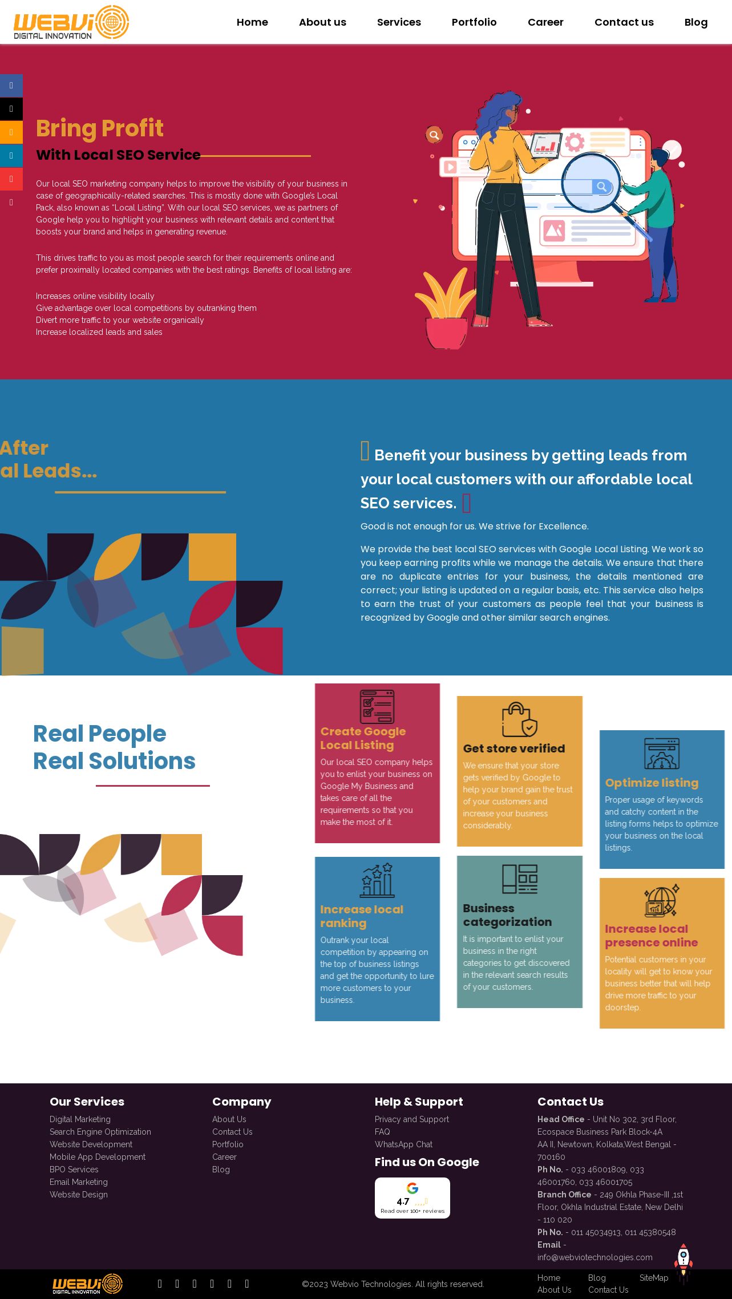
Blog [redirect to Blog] (696, 22)
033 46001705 (605, 1180)
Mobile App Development (97, 1155)
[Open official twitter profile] (11, 109)
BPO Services (74, 1168)
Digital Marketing (80, 1118)
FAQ (382, 1130)
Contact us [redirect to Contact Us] (624, 22)
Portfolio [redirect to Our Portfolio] (474, 22)
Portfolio (228, 1143)
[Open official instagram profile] (11, 132)
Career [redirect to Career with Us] (546, 22)
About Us (229, 1118)
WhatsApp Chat (403, 1143)
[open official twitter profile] (212, 1284)
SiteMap (654, 1277)
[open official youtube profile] (230, 1284)
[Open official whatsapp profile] (11, 202)
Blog (221, 1168)
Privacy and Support (412, 1118)
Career (224, 1155)
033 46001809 (598, 1168)
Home (252, 22)
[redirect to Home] (70, 22)
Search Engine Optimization (100, 1130)
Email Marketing (79, 1180)
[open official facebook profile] (160, 1284)
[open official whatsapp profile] (247, 1284)
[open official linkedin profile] (195, 1284)
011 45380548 (650, 1231)
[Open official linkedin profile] (11, 155)
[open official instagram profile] (177, 1284)
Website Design (79, 1193)
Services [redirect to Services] (399, 22)
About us (322, 22)
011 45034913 (596, 1231)
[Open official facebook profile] (11, 85)
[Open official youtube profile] (11, 179)
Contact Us (232, 1130)
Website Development (91, 1143)
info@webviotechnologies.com (595, 1256)
